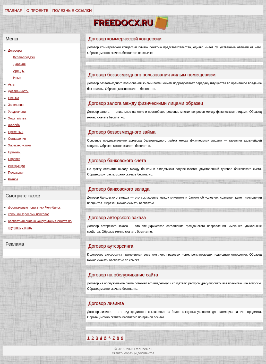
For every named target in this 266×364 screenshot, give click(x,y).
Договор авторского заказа (117, 217)
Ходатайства (17, 118)
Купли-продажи (24, 57)
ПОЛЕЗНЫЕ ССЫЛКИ (72, 10)
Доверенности (18, 91)
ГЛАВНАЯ (13, 10)
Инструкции (16, 166)
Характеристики (19, 145)
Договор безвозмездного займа (122, 132)
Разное (13, 179)
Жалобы (14, 125)
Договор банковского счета (117, 160)
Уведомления (17, 112)
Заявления (15, 105)
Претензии (15, 132)
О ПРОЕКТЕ (37, 10)
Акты (11, 84)
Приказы (14, 152)
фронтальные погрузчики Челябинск (34, 207)
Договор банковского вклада (118, 189)
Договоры (15, 50)
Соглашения (17, 139)
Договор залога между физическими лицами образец (145, 103)
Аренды (18, 71)
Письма (13, 98)
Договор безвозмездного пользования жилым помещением (151, 74)
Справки (14, 159)
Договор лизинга (106, 303)
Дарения (19, 64)
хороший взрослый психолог (28, 214)
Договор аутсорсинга (110, 246)
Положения (16, 172)
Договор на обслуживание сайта (123, 274)
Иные (17, 78)
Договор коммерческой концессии (124, 38)
